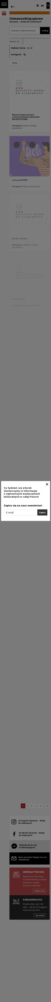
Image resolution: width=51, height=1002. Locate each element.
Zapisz (42, 512)
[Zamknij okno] (47, 484)
